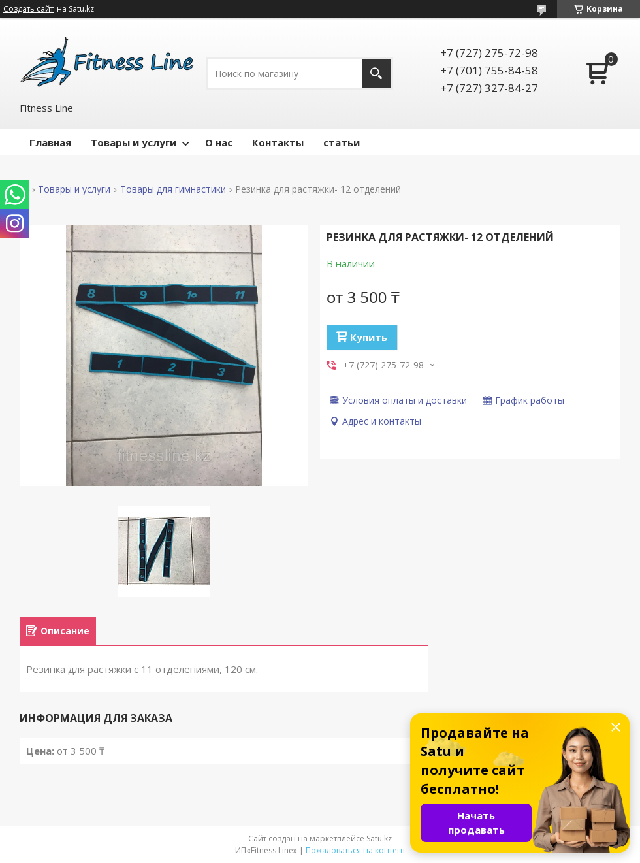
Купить (368, 337)
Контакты (278, 142)
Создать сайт (28, 9)
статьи (341, 142)
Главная (50, 142)
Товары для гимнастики (173, 189)
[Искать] (376, 73)
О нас (218, 142)
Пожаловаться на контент (356, 850)
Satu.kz (379, 838)
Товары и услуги (133, 142)
